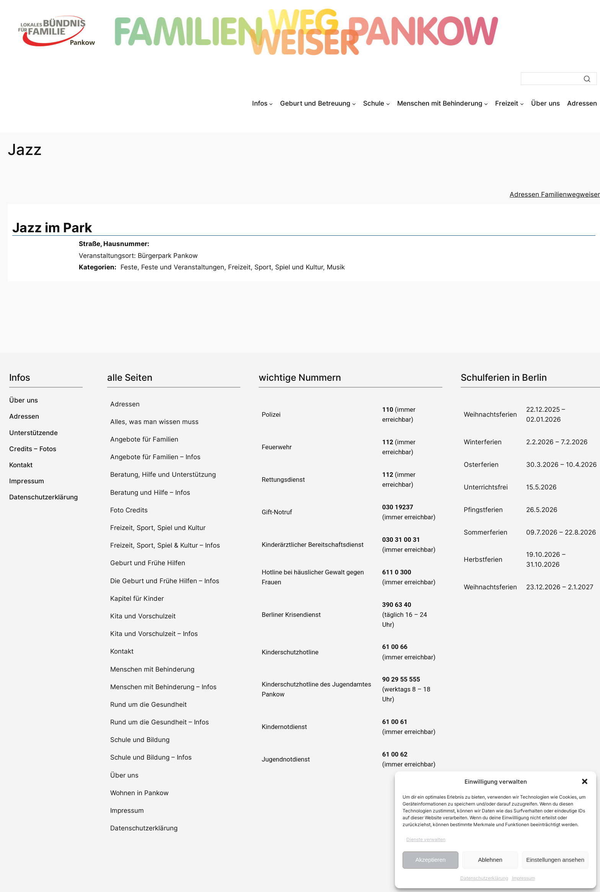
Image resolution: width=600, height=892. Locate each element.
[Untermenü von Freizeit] (522, 103)
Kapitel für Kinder (137, 598)
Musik (336, 267)
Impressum (523, 878)
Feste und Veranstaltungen (182, 267)
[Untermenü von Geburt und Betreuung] (354, 103)
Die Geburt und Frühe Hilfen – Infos (164, 581)
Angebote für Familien (144, 439)
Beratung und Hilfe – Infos (150, 492)
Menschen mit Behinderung (152, 669)
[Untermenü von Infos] (271, 103)
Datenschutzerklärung (484, 878)
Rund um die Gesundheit (148, 704)
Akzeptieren (430, 859)
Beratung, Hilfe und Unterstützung (163, 474)
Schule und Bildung (140, 740)
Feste (129, 267)
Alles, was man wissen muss (154, 422)
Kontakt (122, 651)
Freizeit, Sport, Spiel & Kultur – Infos (165, 545)
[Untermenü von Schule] (388, 103)
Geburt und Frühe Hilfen (147, 563)
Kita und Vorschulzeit (143, 616)
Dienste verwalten (425, 839)
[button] (585, 781)
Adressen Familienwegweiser (555, 194)
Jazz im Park (52, 227)
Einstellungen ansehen (555, 859)
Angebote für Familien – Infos (155, 457)
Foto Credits (129, 510)
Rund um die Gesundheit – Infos (159, 722)
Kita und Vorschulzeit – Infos (154, 634)
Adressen (125, 404)
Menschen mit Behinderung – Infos (163, 687)
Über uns (124, 775)
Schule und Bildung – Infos (151, 757)
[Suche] (559, 78)
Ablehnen (490, 859)
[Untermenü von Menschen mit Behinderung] (486, 103)
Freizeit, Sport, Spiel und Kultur (275, 267)
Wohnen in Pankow (139, 793)
